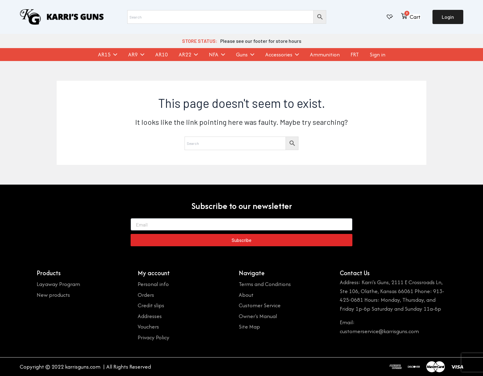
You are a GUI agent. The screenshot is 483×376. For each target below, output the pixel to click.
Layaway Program (58, 284)
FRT (355, 54)
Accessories (282, 54)
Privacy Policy (153, 337)
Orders (146, 295)
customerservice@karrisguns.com (379, 331)
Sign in (377, 54)
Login (448, 17)
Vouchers (148, 326)
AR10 (161, 54)
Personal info (153, 284)
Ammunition (325, 54)
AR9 (136, 54)
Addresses (150, 316)
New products (53, 295)
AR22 (188, 54)
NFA (217, 54)
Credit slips (151, 305)
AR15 (107, 54)
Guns (245, 54)
